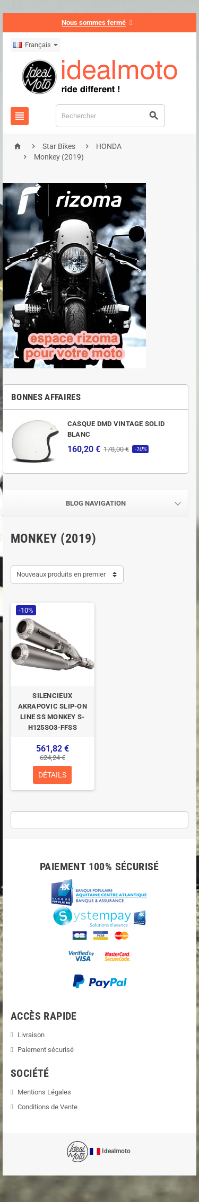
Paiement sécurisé (46, 1050)
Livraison (31, 1035)
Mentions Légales (44, 1092)
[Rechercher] (110, 115)
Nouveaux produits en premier (61, 574)
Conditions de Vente (47, 1107)
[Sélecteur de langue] (35, 45)
